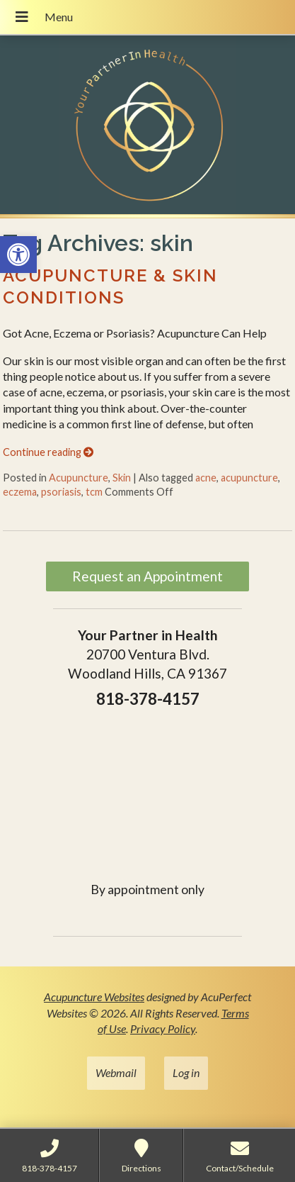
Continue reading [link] (48, 452)
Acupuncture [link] (78, 478)
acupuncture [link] (249, 478)
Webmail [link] (116, 1072)
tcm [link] (94, 492)
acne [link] (205, 478)
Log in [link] (186, 1072)
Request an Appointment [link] (147, 576)
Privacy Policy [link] (162, 1028)
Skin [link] (121, 478)
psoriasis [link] (61, 492)
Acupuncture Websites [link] (94, 996)
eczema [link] (20, 492)
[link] (18, 254)
